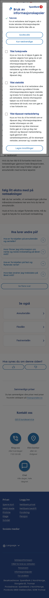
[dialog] (24, 78)
